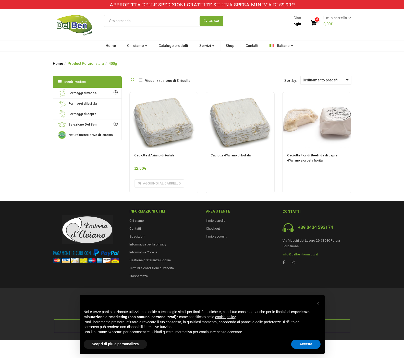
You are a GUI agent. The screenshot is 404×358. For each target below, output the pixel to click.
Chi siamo (137, 46)
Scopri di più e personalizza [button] (115, 344)
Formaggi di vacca (77, 93)
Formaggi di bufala (77, 103)
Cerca (211, 21)
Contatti (252, 46)
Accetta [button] (305, 344)
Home (111, 46)
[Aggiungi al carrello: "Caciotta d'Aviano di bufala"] (159, 183)
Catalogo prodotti (173, 46)
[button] (335, 21)
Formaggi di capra (77, 114)
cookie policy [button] (225, 317)
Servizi (206, 46)
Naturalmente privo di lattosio (85, 135)
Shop (230, 46)
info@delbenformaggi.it (300, 254)
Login (296, 24)
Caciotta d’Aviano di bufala (154, 155)
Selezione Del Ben (77, 124)
